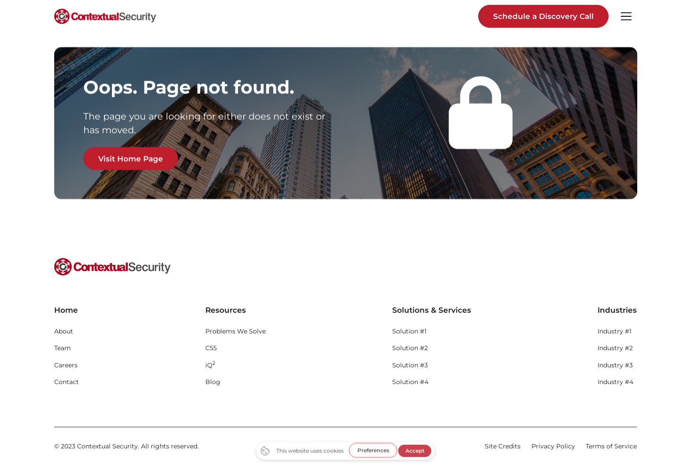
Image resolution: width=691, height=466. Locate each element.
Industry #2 (615, 348)
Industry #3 (615, 365)
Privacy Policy (553, 446)
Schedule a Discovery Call (543, 16)
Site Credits (502, 446)
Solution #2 (410, 348)
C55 (211, 348)
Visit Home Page (130, 158)
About (63, 331)
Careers (66, 365)
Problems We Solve (235, 331)
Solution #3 (410, 365)
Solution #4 (410, 382)
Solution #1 (409, 331)
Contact (66, 382)
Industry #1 (615, 331)
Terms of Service (611, 446)
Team (62, 348)
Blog (212, 382)
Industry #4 (615, 382)
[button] (626, 16)
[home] (105, 16)
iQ (210, 364)
